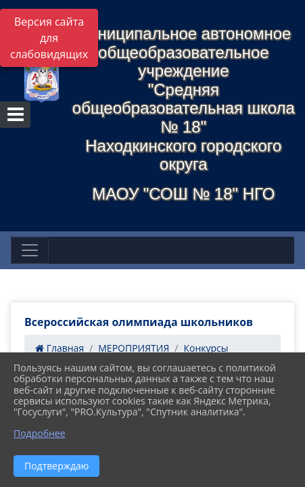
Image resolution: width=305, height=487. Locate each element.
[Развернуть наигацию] (30, 250)
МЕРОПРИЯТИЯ (133, 348)
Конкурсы (205, 348)
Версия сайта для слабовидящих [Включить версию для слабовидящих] (49, 38)
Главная (59, 348)
